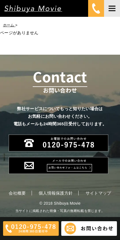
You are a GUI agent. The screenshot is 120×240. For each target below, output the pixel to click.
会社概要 (17, 193)
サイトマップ (98, 193)
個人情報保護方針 (56, 193)
